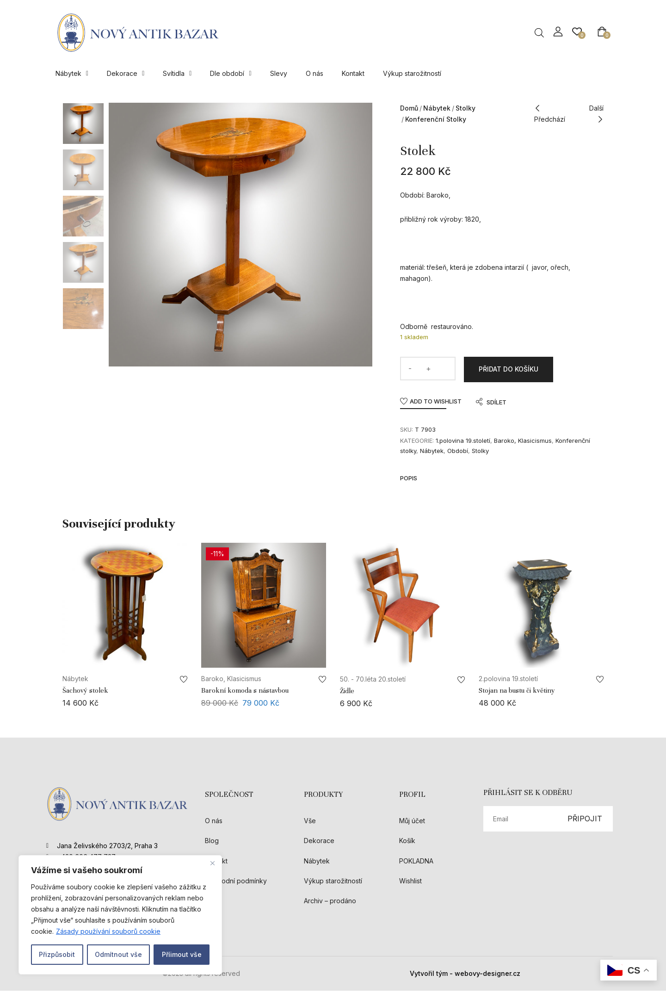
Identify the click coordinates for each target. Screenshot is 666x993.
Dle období (230, 73)
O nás (314, 73)
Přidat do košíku (508, 370)
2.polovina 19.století (508, 681)
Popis (408, 480)
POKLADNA (416, 863)
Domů (409, 108)
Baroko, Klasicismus (523, 443)
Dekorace (125, 73)
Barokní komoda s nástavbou (245, 693)
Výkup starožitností (412, 73)
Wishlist (410, 883)
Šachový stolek (85, 693)
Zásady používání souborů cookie (108, 931)
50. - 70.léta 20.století (373, 681)
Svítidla (177, 73)
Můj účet (412, 823)
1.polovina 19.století (463, 443)
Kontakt (353, 73)
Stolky (465, 108)
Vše (310, 823)
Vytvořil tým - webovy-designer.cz (465, 976)
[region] (120, 914)
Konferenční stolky (435, 119)
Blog (212, 843)
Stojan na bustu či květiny (517, 693)
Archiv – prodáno (330, 903)
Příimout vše (182, 954)
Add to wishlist (436, 403)
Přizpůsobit (57, 954)
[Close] (212, 863)
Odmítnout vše (118, 954)
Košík (407, 843)
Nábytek (72, 73)
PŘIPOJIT (584, 820)
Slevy (278, 73)
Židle (347, 693)
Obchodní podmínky (236, 883)
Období (457, 453)
